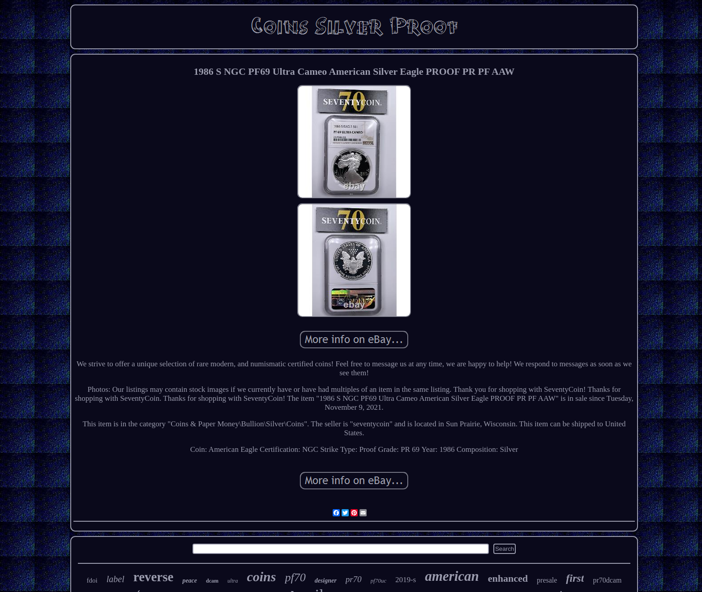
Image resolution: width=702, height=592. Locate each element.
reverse (153, 577)
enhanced (508, 578)
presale (547, 580)
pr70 (354, 579)
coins (261, 576)
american (452, 576)
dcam (212, 581)
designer (326, 580)
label (115, 579)
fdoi (92, 580)
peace (189, 580)
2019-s (405, 579)
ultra (232, 581)
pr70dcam (607, 580)
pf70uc (378, 580)
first (575, 578)
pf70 (295, 577)
